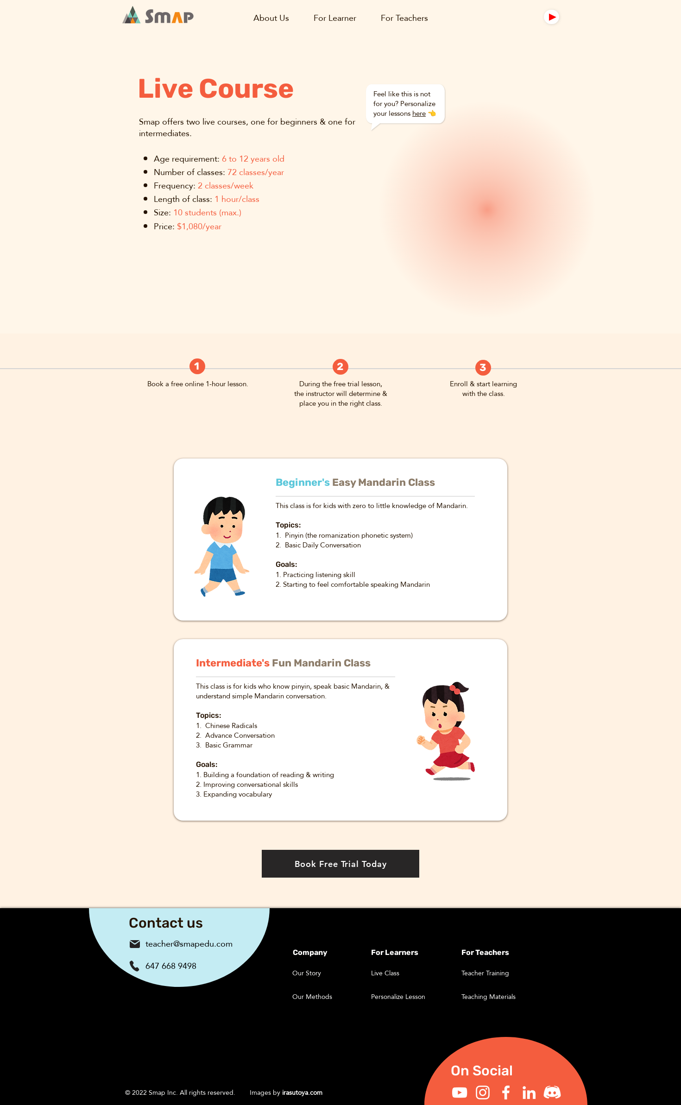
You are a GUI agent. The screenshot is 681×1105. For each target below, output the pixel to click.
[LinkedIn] (529, 1092)
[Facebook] (506, 1092)
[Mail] (551, 17)
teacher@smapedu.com (189, 943)
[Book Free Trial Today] (340, 864)
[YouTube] (459, 1092)
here (419, 113)
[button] (271, 18)
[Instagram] (482, 1092)
